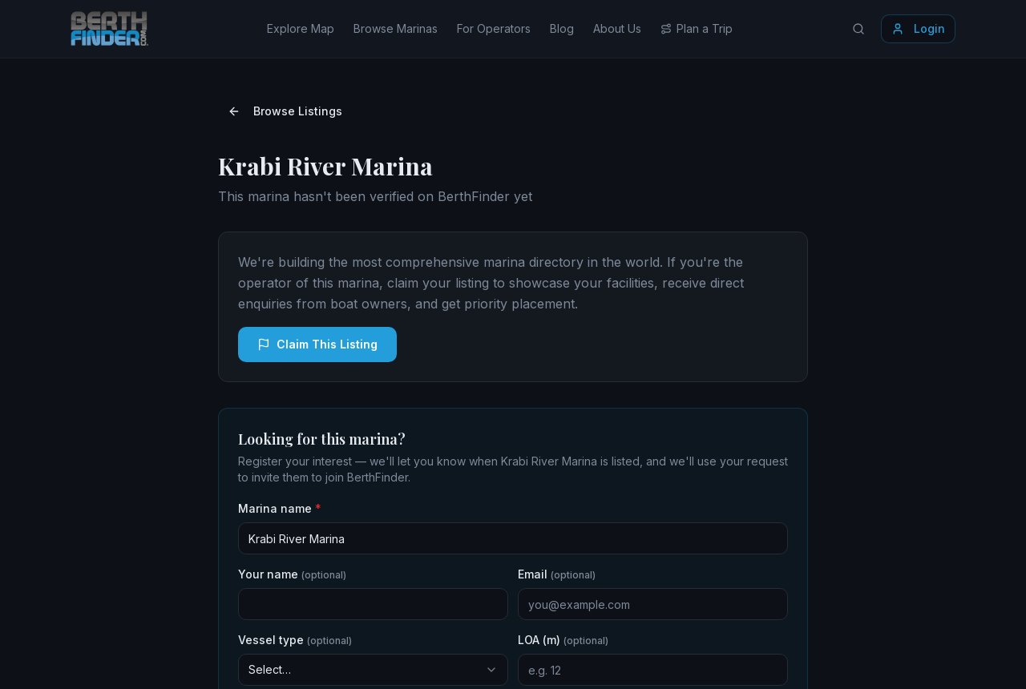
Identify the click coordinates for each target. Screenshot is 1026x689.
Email (557, 574)
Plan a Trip (696, 28)
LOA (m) (563, 640)
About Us (617, 28)
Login (918, 28)
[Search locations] (858, 29)
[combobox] (373, 670)
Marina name (279, 508)
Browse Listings (285, 111)
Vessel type (295, 640)
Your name (292, 574)
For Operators (494, 28)
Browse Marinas (395, 28)
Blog (562, 28)
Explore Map (300, 28)
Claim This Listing (317, 344)
